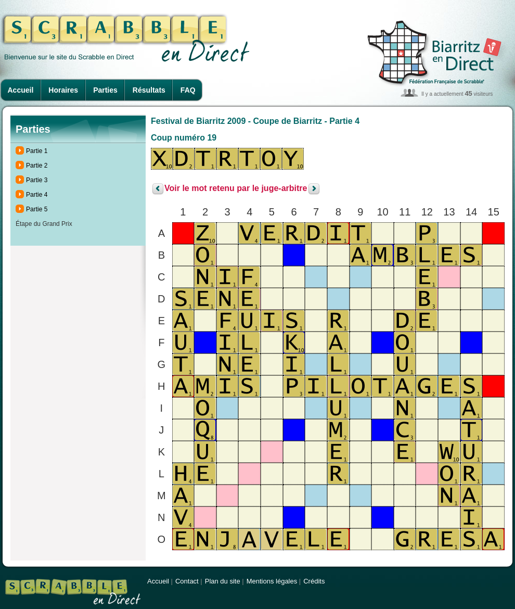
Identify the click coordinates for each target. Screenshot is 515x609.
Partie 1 (36, 151)
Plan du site (222, 581)
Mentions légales (272, 581)
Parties (105, 90)
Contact (187, 581)
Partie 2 (36, 165)
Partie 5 (36, 209)
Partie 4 (36, 194)
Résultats (149, 90)
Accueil (21, 90)
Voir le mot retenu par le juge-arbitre (235, 188)
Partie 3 (36, 180)
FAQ (188, 90)
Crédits (314, 581)
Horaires (63, 90)
